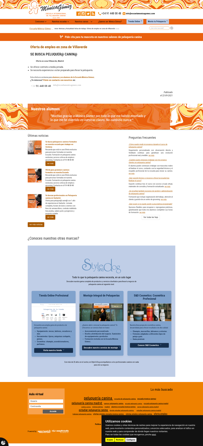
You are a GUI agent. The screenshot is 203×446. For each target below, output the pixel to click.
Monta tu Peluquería (157, 21)
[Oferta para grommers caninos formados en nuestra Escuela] (35, 175)
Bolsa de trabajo (80, 29)
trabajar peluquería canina (82, 414)
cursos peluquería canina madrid (148, 407)
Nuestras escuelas (60, 21)
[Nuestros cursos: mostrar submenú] (91, 21)
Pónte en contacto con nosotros (57, 80)
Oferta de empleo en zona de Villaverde (101, 29)
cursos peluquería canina (114, 403)
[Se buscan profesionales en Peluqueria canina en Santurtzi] (35, 201)
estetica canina (86, 407)
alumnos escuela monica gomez (123, 407)
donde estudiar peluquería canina (122, 410)
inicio (56, 29)
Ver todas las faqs (150, 217)
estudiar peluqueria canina (93, 410)
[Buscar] (171, 28)
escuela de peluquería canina (125, 399)
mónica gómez (97, 407)
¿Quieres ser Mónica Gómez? (110, 21)
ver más (50, 163)
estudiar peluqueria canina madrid (149, 410)
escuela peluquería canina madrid (156, 403)
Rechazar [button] (120, 440)
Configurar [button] (130, 440)
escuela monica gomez (146, 399)
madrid (107, 407)
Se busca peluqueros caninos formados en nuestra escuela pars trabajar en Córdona (61, 144)
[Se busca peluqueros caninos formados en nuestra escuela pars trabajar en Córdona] (35, 147)
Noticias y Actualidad (66, 29)
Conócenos (40, 21)
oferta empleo (160, 413)
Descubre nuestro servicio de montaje (101, 347)
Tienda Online (134, 21)
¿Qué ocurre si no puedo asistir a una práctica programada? (150, 204)
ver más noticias (36, 224)
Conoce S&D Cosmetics (148, 345)
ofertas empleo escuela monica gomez (108, 414)
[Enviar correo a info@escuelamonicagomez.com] (138, 14)
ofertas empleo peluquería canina (139, 414)
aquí (154, 434)
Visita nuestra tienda (52, 350)
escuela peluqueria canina (133, 404)
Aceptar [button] (110, 440)
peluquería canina (98, 398)
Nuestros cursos (81, 21)
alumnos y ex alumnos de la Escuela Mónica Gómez (73, 77)
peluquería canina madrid (87, 403)
